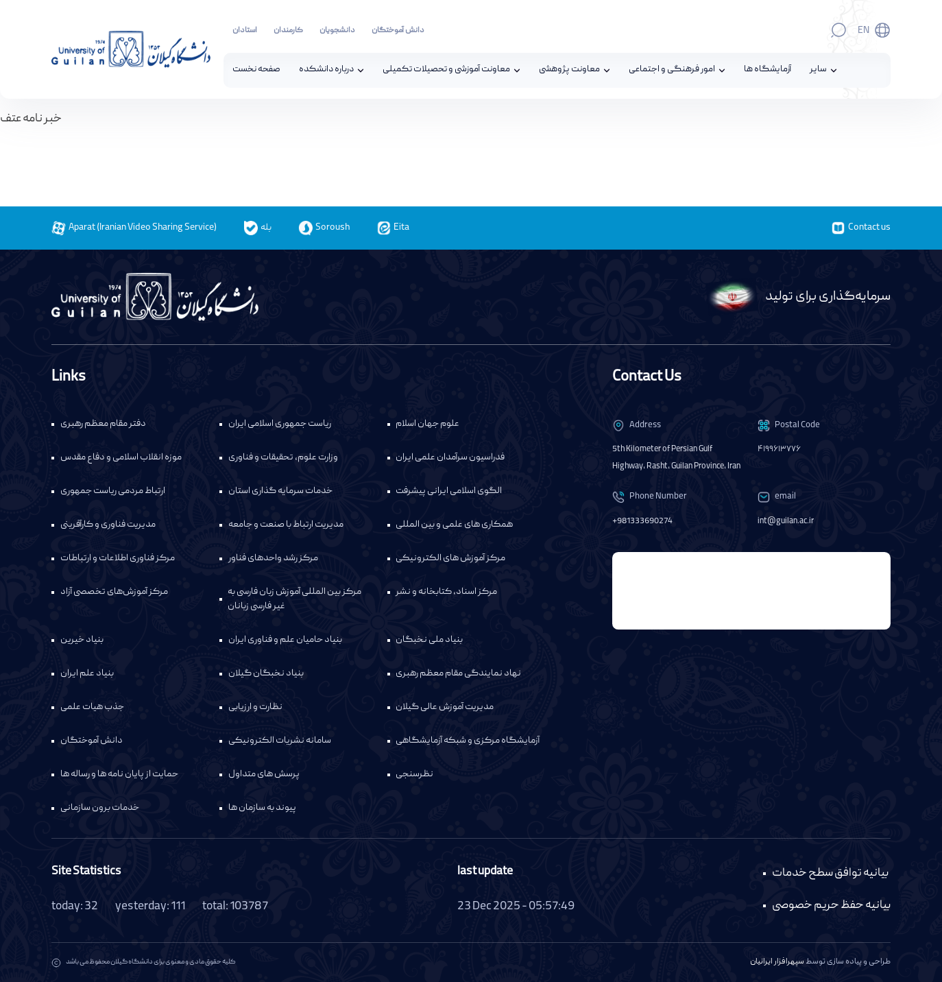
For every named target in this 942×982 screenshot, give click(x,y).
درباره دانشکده (326, 70)
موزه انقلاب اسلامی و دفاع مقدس (121, 458)
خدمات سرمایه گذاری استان (280, 492)
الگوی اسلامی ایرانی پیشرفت (449, 492)
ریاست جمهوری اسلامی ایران (279, 424)
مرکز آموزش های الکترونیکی (450, 559)
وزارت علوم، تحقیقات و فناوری (283, 458)
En (863, 31)
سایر (818, 70)
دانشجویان (337, 30)
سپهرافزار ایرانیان (777, 962)
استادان (244, 30)
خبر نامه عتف (31, 119)
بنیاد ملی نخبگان (429, 640)
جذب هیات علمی (92, 708)
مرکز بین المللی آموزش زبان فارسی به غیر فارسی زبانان (294, 600)
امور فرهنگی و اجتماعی (672, 70)
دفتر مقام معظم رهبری (103, 424)
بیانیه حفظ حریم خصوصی (831, 906)
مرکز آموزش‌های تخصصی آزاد (114, 592)
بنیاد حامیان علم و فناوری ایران (285, 640)
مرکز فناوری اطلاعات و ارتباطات (117, 559)
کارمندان (288, 30)
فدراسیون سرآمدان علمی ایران (450, 458)
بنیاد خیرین (82, 640)
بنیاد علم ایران (87, 674)
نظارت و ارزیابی (255, 708)
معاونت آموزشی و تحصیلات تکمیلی (446, 70)
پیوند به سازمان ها (262, 808)
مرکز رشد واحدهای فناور (273, 559)
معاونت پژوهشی (569, 70)
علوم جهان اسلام (427, 424)
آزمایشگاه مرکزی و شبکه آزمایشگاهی (468, 741)
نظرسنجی (414, 775)
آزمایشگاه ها (767, 70)
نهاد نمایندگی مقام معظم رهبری (458, 674)
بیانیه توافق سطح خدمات (830, 873)
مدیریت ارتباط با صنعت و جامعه (285, 525)
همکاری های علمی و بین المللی (454, 525)
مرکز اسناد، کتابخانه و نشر (446, 592)
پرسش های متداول (264, 775)
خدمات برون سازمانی (99, 808)
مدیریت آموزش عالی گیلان (445, 708)
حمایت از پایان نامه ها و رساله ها (119, 775)
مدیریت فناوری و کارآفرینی (108, 525)
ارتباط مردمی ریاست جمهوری (112, 492)
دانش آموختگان (398, 30)
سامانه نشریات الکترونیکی (279, 741)
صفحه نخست (256, 70)
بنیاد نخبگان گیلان (266, 674)
